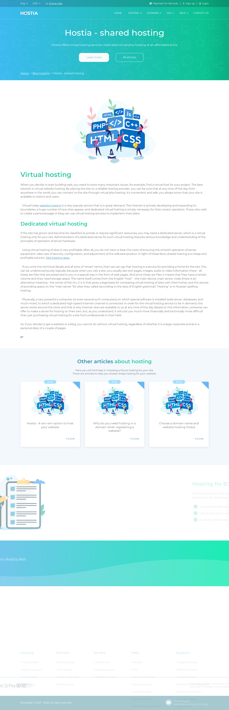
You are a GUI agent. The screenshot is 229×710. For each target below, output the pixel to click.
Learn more (94, 57)
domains (153, 13)
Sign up (190, 3)
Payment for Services (165, 3)
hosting (133, 13)
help (182, 13)
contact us (201, 13)
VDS (169, 13)
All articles (129, 57)
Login (205, 3)
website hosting (50, 205)
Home (118, 13)
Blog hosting (41, 73)
